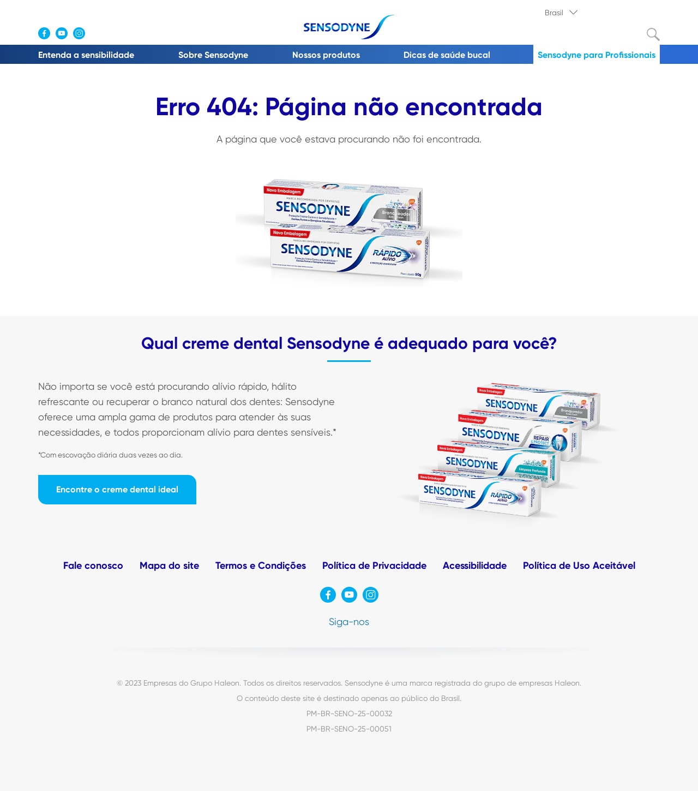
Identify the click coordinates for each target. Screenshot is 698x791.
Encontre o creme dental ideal (117, 489)
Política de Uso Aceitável (579, 566)
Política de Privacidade (374, 566)
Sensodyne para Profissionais (596, 55)
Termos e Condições (260, 566)
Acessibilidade (475, 566)
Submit (653, 34)
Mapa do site (169, 566)
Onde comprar (76, 11)
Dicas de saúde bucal (447, 55)
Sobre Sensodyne (213, 55)
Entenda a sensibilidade (86, 55)
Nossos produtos (326, 55)
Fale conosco (93, 566)
